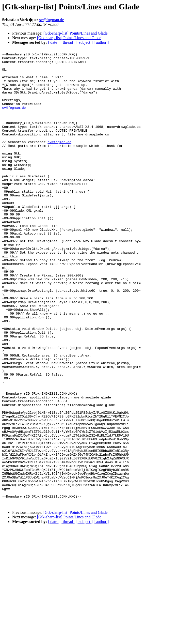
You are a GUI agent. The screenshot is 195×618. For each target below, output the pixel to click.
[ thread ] (67, 42)
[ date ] (53, 42)
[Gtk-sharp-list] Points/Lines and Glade (75, 33)
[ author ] (101, 42)
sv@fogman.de (51, 20)
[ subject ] (84, 42)
